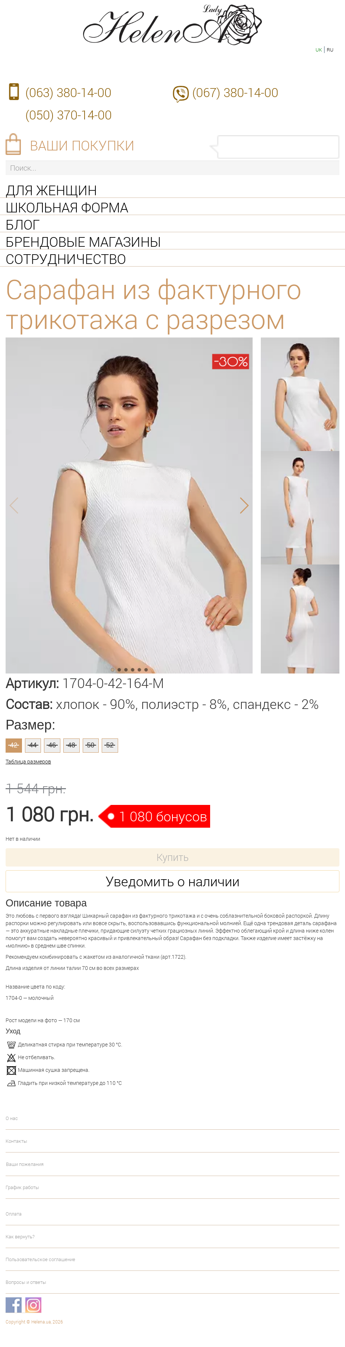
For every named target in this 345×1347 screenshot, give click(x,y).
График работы (22, 1187)
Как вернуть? (20, 1236)
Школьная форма (67, 206)
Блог (23, 223)
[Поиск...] (172, 168)
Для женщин (51, 189)
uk (319, 49)
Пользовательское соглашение (40, 1259)
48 (71, 745)
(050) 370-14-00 (68, 114)
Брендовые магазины (83, 241)
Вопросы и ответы (26, 1282)
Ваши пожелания (25, 1164)
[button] (112, 670)
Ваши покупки (82, 145)
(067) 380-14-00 (235, 92)
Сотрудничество (66, 258)
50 (90, 745)
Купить (172, 857)
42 (14, 745)
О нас (12, 1118)
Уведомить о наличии (172, 881)
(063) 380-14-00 (68, 92)
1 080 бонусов (163, 816)
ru (330, 49)
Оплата (14, 1213)
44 (33, 745)
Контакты (16, 1141)
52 (110, 745)
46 (52, 745)
